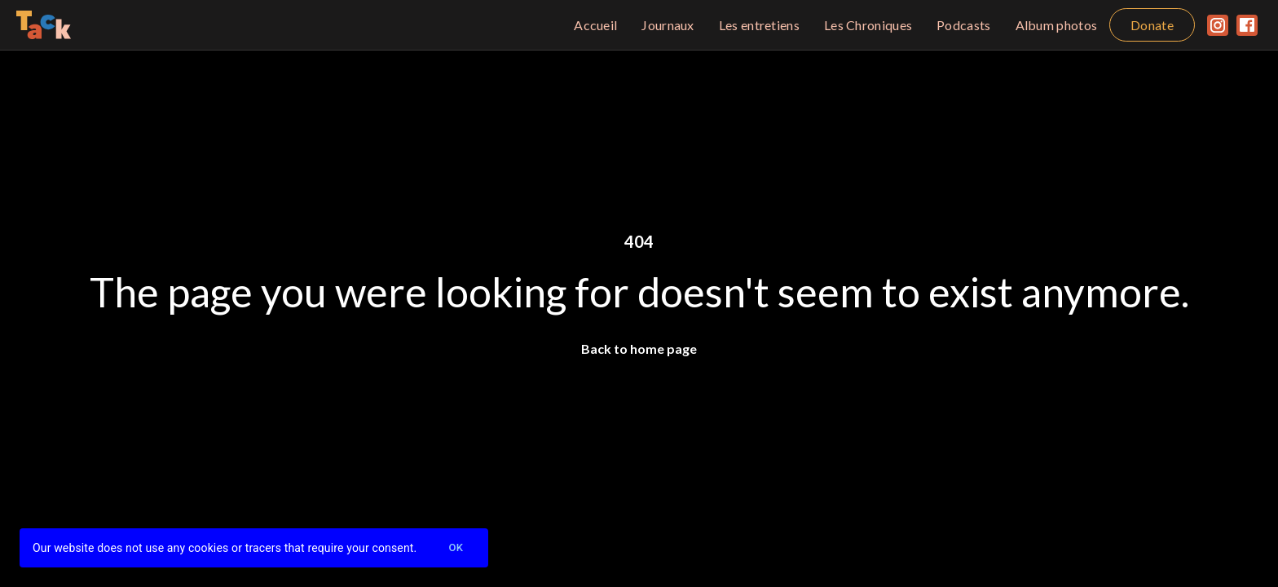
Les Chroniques (868, 25)
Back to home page (639, 348)
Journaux (667, 25)
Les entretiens (759, 25)
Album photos (1057, 25)
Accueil (595, 25)
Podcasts (963, 25)
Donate (1152, 25)
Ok (456, 548)
